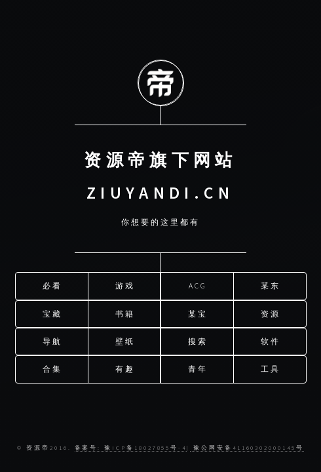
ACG (198, 283)
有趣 (125, 367)
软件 (270, 339)
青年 (198, 367)
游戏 (125, 283)
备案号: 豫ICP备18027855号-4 (131, 447)
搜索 (198, 339)
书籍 (125, 311)
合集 (52, 367)
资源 (270, 311)
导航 (52, 339)
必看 (52, 283)
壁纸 (125, 339)
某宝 (198, 311)
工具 (270, 367)
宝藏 (52, 311)
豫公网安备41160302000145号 (247, 447)
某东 (270, 283)
